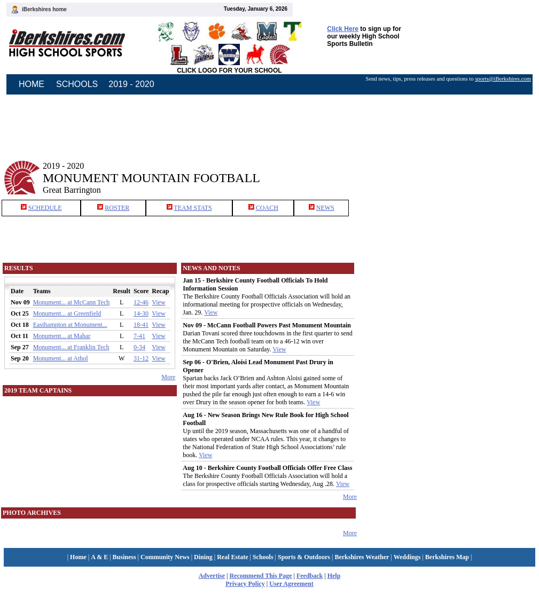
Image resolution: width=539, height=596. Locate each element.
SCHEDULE (45, 207)
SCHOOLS (77, 84)
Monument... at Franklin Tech (71, 347)
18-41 (141, 324)
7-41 (139, 336)
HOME (31, 84)
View (158, 302)
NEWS (325, 207)
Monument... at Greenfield (67, 313)
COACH (267, 207)
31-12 (141, 358)
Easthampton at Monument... (70, 324)
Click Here (342, 29)
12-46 (141, 302)
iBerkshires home (44, 9)
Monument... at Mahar (62, 336)
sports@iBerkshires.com (503, 79)
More (168, 377)
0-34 (139, 347)
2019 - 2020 (131, 84)
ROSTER (117, 207)
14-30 (141, 313)
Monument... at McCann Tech (71, 302)
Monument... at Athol (60, 358)
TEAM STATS (193, 207)
